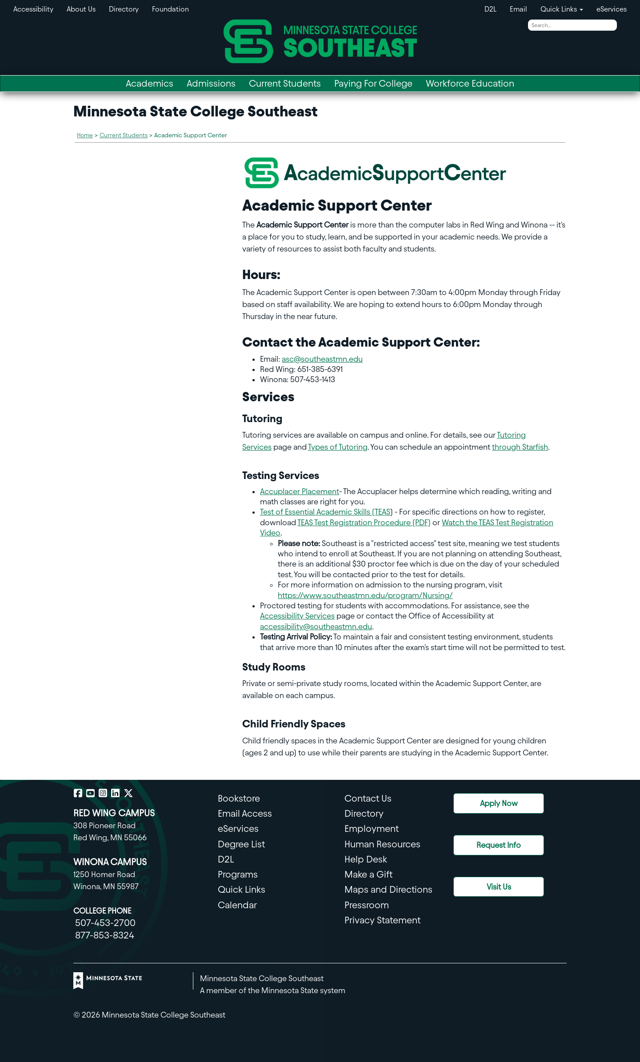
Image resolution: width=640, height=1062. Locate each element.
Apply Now (499, 803)
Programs (238, 874)
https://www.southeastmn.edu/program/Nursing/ (365, 595)
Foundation (170, 9)
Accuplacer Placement (299, 491)
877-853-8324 (104, 935)
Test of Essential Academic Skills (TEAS (325, 511)
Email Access (245, 813)
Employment (371, 828)
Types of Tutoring (338, 447)
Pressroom (366, 905)
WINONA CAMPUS (110, 862)
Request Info (498, 845)
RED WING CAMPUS (114, 813)
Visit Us (499, 886)
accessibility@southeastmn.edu (316, 626)
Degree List (241, 844)
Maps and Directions (388, 889)
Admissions (211, 83)
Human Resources (382, 844)
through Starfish (520, 447)
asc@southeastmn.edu (322, 359)
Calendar (237, 905)
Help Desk (365, 859)
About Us (81, 9)
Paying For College (373, 83)
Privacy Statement (382, 920)
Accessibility (33, 9)
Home (85, 135)
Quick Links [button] (561, 9)
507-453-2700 (105, 923)
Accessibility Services (297, 615)
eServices (611, 9)
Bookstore (239, 798)
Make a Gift (368, 874)
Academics (149, 83)
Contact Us (368, 798)
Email (518, 9)
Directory (124, 9)
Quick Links (241, 889)
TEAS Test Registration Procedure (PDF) (364, 522)
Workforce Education (470, 83)
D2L (490, 9)
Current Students (285, 83)
